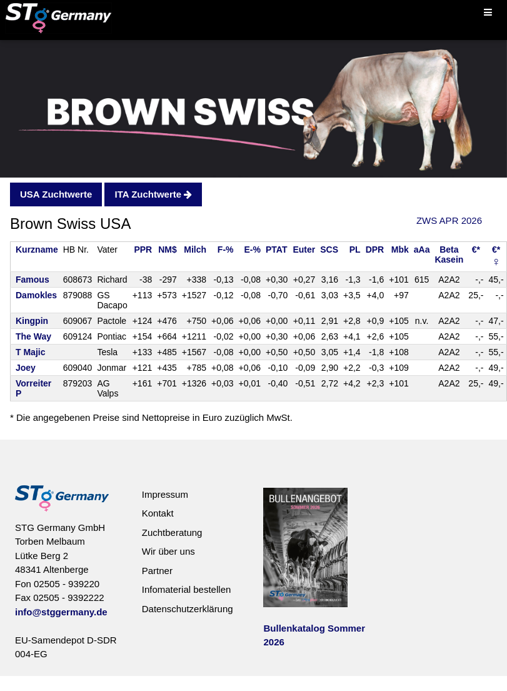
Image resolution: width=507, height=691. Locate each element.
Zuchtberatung (172, 532)
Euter (304, 250)
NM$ (167, 250)
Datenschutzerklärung (187, 608)
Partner (157, 570)
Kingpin (32, 321)
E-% (252, 250)
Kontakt (158, 513)
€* (476, 250)
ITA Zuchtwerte (153, 194)
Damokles (36, 295)
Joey (26, 368)
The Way (33, 336)
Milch (195, 250)
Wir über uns (168, 551)
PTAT (276, 250)
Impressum (165, 494)
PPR (143, 250)
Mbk (400, 250)
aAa (422, 250)
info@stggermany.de (61, 612)
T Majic (30, 352)
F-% (226, 250)
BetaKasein (448, 255)
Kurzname (37, 250)
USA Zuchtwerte (56, 194)
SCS (329, 250)
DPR (375, 250)
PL (355, 250)
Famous (32, 280)
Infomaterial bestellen (186, 589)
